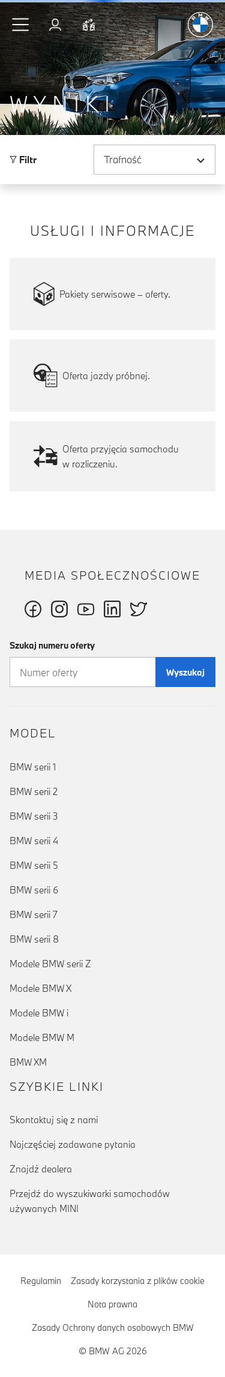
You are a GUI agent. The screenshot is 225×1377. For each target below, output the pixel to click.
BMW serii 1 (33, 767)
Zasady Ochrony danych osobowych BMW (113, 1327)
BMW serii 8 (34, 939)
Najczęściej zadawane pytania (73, 1144)
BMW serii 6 (34, 890)
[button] (21, 24)
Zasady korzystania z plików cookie (138, 1280)
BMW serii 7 (34, 914)
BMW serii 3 (34, 816)
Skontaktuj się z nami (54, 1120)
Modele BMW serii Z (50, 964)
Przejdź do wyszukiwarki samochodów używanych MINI (90, 1200)
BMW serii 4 (34, 841)
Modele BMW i (39, 1013)
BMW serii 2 (34, 791)
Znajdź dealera (41, 1169)
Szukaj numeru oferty (52, 645)
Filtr (23, 160)
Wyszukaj (185, 672)
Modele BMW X (40, 988)
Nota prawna (112, 1304)
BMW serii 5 (34, 865)
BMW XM (28, 1062)
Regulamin (40, 1280)
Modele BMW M (42, 1037)
